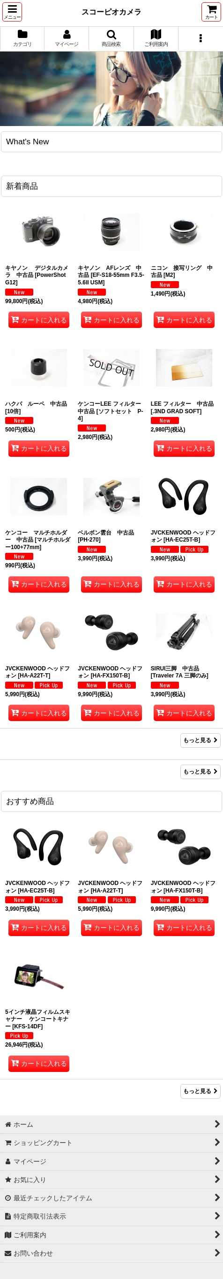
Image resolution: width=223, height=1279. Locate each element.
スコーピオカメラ (111, 11)
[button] (12, 12)
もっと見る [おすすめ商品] (200, 1091)
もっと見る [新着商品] (200, 740)
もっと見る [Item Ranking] (200, 771)
